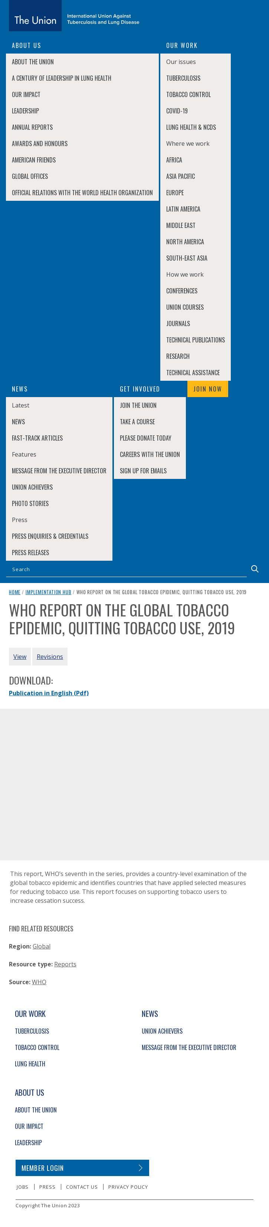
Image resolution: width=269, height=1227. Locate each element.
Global (41, 946)
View (19, 657)
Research (178, 356)
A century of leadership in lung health (61, 78)
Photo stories (30, 503)
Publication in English (49, 693)
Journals (178, 323)
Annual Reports (32, 127)
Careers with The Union (150, 454)
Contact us (82, 1186)
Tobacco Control (188, 94)
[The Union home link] (74, 15)
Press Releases (30, 552)
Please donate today (145, 438)
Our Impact (26, 94)
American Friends (34, 159)
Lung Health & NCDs (191, 127)
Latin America (183, 208)
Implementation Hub (49, 592)
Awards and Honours (40, 143)
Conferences (181, 290)
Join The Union (138, 405)
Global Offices (30, 176)
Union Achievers (32, 487)
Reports (65, 964)
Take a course (137, 421)
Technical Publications (195, 339)
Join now (207, 388)
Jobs (23, 1186)
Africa (174, 159)
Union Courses (185, 307)
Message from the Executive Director (59, 470)
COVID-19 (177, 110)
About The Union (33, 61)
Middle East (181, 225)
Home (14, 592)
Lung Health (30, 1063)
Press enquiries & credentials (50, 536)
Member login (43, 1168)
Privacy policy (128, 1186)
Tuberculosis (183, 78)
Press (47, 1186)
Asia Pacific (180, 176)
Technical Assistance (193, 372)
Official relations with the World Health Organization (82, 192)
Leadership (25, 110)
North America (185, 241)
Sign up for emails (143, 470)
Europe (175, 192)
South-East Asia (186, 258)
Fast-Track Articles (37, 438)
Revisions (50, 657)
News (18, 421)
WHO (39, 982)
